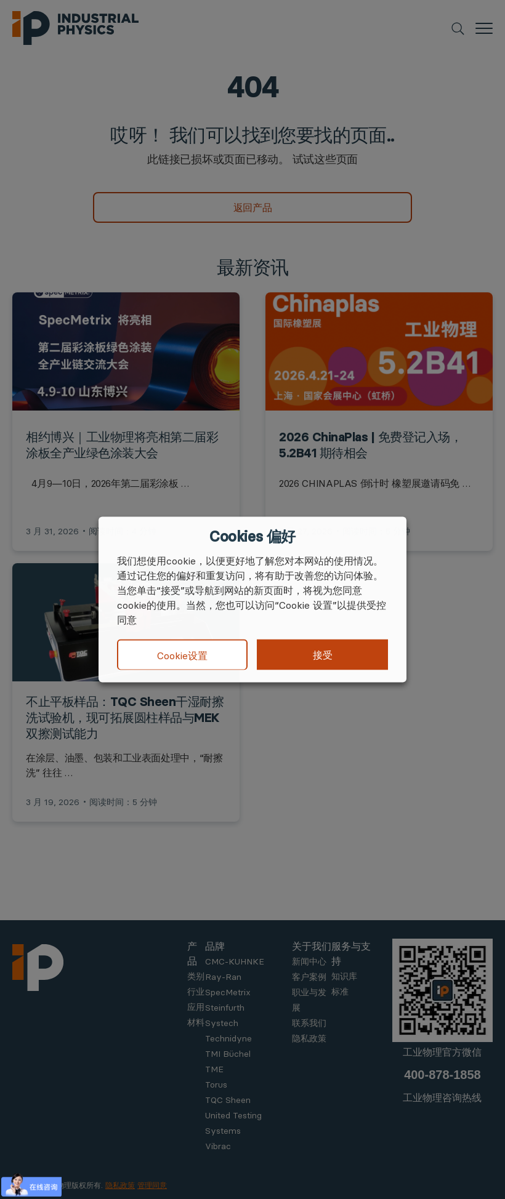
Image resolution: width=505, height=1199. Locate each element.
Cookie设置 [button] (182, 655)
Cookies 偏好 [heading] (252, 536)
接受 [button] (323, 655)
